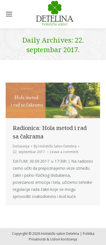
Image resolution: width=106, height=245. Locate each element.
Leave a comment (64, 151)
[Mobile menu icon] (9, 14)
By (55, 146)
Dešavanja (21, 146)
